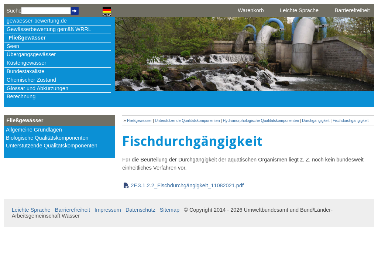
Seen (13, 46)
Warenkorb (251, 10)
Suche (13, 11)
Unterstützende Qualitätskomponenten (51, 146)
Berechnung (21, 96)
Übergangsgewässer (31, 54)
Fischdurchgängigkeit (350, 121)
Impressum (107, 210)
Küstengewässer (26, 63)
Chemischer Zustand (31, 80)
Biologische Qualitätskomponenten (47, 138)
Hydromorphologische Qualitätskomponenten (261, 121)
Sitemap (169, 210)
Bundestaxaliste (25, 71)
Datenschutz (140, 210)
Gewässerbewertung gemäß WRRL (49, 29)
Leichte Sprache (299, 10)
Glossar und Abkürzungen (37, 88)
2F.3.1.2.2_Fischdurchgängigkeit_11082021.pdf (187, 185)
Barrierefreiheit (352, 10)
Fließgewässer (27, 38)
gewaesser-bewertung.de (37, 21)
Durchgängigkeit (315, 121)
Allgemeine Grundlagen (34, 130)
